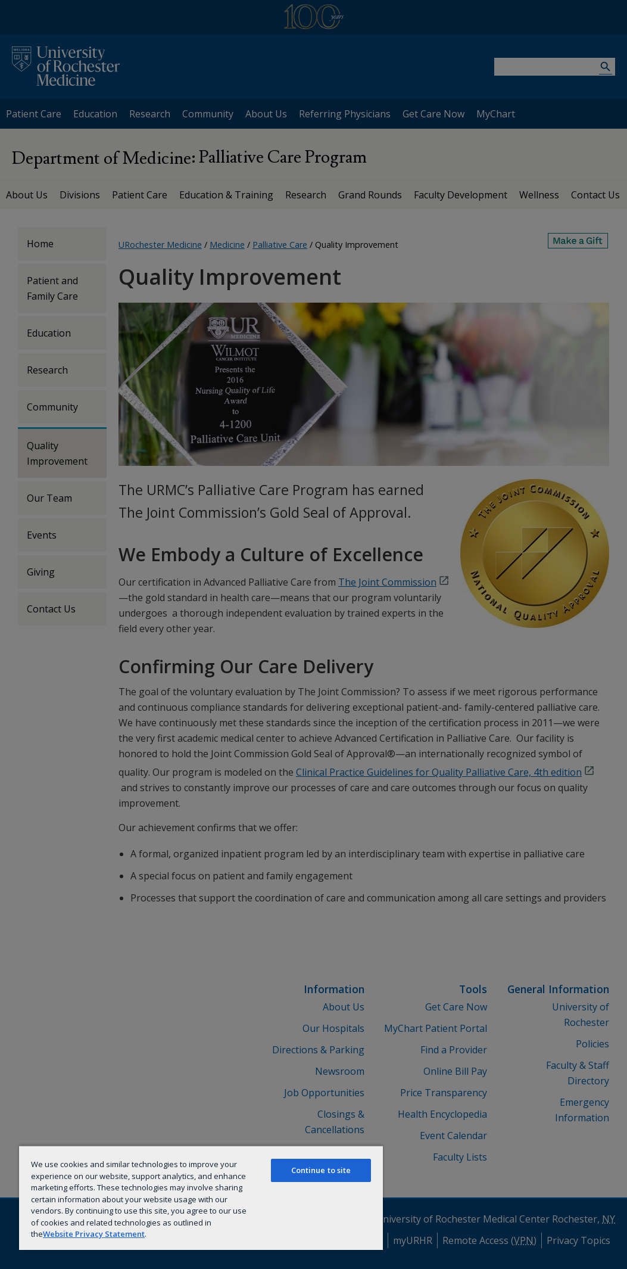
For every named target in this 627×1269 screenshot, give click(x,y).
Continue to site (321, 1170)
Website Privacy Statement (94, 1233)
